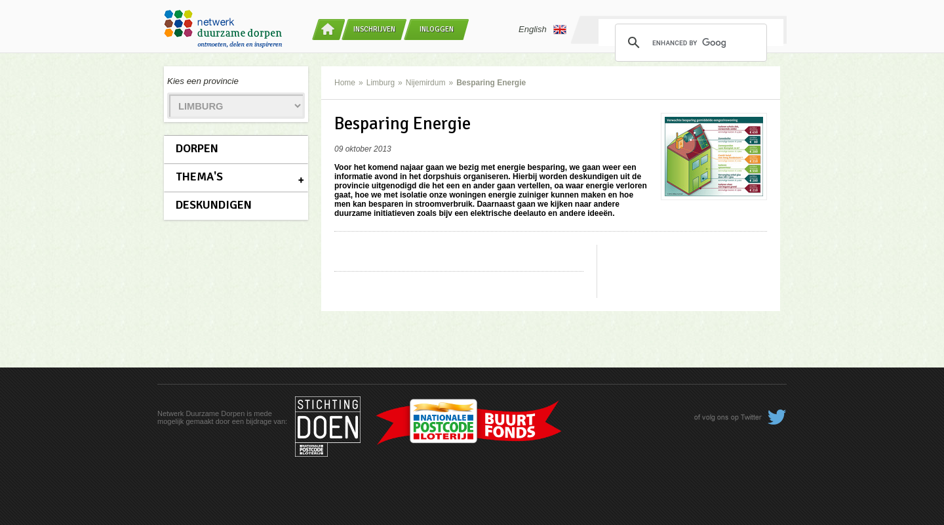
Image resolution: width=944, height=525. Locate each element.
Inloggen (437, 29)
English (542, 29)
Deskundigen (214, 205)
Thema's (199, 176)
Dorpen (197, 148)
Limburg (380, 82)
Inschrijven (374, 29)
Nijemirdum (426, 82)
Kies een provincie (203, 81)
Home (344, 82)
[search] (689, 43)
